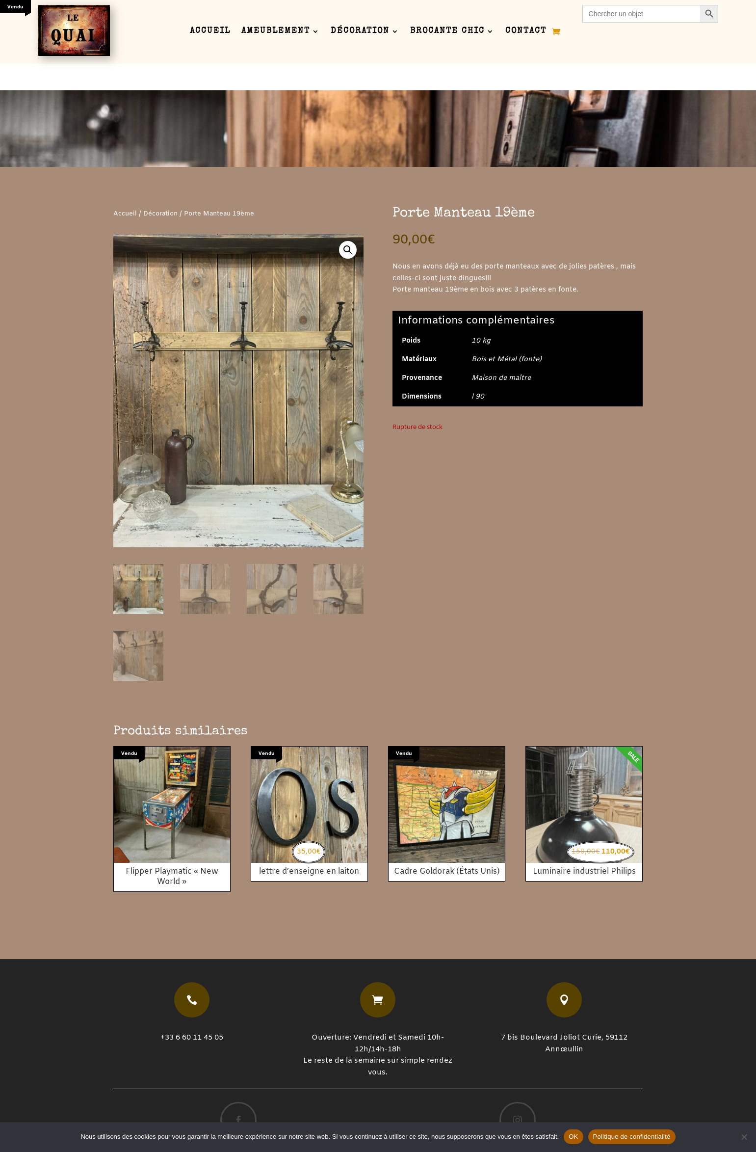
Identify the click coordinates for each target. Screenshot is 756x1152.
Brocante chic (447, 31)
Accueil (210, 31)
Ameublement (275, 31)
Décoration (360, 31)
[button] (348, 233)
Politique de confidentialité (632, 1136)
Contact (526, 31)
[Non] (744, 1137)
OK (573, 1136)
